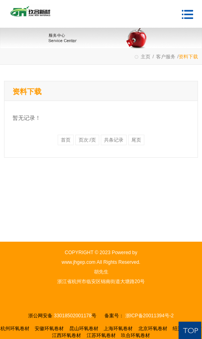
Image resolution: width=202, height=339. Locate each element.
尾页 (136, 140)
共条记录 (113, 140)
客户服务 (165, 57)
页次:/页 (87, 140)
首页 (66, 140)
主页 (145, 57)
